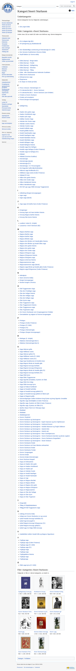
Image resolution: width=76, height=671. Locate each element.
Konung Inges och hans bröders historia (32, 212)
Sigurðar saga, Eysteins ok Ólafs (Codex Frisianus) (35, 403)
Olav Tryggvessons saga (27, 307)
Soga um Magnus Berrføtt (28, 480)
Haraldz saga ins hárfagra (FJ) (29, 152)
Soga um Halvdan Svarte (27, 471)
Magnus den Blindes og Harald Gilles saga (33, 243)
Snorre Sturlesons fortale (27, 447)
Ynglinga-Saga (24, 549)
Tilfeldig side (5, 51)
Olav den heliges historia (27, 293)
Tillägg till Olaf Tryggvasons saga (30, 508)
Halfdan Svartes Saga (26, 119)
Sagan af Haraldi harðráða (28, 389)
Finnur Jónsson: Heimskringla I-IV (30, 88)
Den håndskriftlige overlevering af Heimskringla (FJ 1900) (37, 50)
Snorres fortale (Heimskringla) (29, 457)
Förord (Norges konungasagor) (29, 99)
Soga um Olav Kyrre (26, 494)
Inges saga (23, 195)
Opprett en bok (6, 134)
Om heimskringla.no (29, 667)
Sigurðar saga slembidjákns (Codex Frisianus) (34, 401)
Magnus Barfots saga (26, 234)
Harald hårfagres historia (27, 145)
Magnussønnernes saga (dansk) (30, 264)
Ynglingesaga (24, 559)
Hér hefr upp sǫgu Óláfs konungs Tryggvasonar (34, 187)
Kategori (20, 658)
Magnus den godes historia (28, 246)
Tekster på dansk (6, 25)
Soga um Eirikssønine (26, 462)
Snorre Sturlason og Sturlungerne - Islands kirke (34, 429)
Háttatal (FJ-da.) (25, 175)
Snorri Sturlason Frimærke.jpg (25, 651)
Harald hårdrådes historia (27, 137)
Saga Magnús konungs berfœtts (29, 366)
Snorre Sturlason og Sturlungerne (30, 419)
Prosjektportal (5, 84)
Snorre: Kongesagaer (26, 452)
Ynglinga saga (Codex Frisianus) (30, 542)
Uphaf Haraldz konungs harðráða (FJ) (31, 518)
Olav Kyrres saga (25, 300)
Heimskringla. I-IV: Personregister (30, 166)
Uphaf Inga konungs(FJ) (27, 521)
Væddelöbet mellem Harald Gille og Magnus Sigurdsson (37, 534)
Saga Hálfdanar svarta (26, 351)
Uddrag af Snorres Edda (27, 514)
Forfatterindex (5, 46)
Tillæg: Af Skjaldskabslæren (28, 505)
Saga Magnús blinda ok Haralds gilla (31, 363)
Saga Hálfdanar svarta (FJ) (28, 358)
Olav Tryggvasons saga (27, 302)
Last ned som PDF (7, 136)
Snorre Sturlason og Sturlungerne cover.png (41, 611)
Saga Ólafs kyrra (25, 375)
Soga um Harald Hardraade (28, 476)
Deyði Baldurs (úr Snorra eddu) (29, 54)
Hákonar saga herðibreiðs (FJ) (29, 170)
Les (57, 6)
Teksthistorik (5, 49)
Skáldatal (22, 412)
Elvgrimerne (23, 79)
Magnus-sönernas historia (28, 260)
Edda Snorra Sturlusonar (27, 74)
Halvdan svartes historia (27, 123)
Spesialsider (5, 106)
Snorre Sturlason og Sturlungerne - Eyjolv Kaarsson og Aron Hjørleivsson (42, 422)
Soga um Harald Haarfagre (28, 473)
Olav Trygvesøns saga (26, 309)
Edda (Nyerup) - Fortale (27, 63)
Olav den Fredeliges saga (28, 291)
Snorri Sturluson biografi (27, 459)
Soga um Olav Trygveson (27, 497)
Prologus (22, 320)
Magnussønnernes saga (27, 262)
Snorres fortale (24, 454)
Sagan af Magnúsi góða (27, 396)
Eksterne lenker (6, 117)
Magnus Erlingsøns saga (27, 257)
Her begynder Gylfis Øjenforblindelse (31, 168)
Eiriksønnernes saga (26, 77)
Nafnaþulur (23, 275)
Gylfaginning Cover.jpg (24, 591)
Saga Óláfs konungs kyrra (28, 384)
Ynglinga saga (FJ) (25, 547)
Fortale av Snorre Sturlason (28, 95)
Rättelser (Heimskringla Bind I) (29, 341)
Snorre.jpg (21, 631)
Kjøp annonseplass (7, 123)
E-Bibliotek (5, 67)
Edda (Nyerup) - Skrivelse (28, 67)
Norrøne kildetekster (7, 23)
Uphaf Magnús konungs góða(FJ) (30, 525)
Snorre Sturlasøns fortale (27, 443)
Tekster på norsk (6, 26)
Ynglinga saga (24, 540)
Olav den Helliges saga (27, 295)
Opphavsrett (5, 92)
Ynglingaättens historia (27, 554)
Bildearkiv (4, 69)
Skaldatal (22, 410)
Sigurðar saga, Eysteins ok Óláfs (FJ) (31, 405)
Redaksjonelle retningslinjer (5, 90)
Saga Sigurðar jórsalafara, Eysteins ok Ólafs (33, 380)
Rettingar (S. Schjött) (26, 338)
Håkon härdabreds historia (28, 182)
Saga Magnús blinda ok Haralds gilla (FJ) (32, 370)
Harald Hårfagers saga (27, 142)
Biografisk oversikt (6, 57)
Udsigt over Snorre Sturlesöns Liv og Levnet (33, 516)
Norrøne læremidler (7, 74)
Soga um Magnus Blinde (27, 483)
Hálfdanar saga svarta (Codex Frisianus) (32, 173)
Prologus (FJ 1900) (25, 325)
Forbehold (37, 667)
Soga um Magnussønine (27, 490)
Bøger (3, 72)
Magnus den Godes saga (27, 250)
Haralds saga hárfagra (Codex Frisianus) (32, 149)
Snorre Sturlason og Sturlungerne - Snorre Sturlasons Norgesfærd (40, 438)
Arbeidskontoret (6, 82)
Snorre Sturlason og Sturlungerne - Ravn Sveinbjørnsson (37, 433)
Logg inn (72, 1)
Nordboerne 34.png (39, 591)
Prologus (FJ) (24, 327)
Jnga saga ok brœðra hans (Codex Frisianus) (34, 204)
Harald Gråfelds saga (26, 128)
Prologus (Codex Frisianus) (28, 323)
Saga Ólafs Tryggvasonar (27, 377)
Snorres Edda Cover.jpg (41, 631)
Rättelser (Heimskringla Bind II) (29, 343)
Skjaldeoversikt (6, 59)
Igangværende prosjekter (6, 86)
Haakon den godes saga (27, 112)
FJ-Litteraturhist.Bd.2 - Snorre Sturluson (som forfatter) (36, 92)
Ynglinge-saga (24, 556)
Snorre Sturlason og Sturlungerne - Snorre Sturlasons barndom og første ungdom (45, 436)
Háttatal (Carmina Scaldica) (28, 156)
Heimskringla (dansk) (26, 161)
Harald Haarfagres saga (27, 135)
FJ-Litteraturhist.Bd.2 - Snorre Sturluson (32, 90)
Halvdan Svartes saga (26, 126)
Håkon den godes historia (27, 177)
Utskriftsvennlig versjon (8, 138)
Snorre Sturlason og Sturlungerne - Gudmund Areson (36, 424)
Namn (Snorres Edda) (26, 278)
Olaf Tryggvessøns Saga (27, 288)
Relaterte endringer (7, 104)
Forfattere (27, 658)
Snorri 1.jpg (53, 631)
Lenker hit (4, 102)
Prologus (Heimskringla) (27, 330)
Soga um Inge (24, 478)
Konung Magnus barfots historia (29, 215)
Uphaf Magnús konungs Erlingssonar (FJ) (32, 523)
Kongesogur (23, 210)
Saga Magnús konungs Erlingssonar (31, 368)
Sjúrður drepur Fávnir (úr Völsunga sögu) (32, 408)
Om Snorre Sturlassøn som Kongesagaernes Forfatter (36, 312)
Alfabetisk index (6, 38)
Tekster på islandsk (7, 30)
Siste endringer (6, 48)
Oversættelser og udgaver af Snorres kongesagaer (35, 314)
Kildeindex (4, 42)
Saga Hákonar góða (26, 349)
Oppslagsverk (5, 115)
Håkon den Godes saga (27, 180)
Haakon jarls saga (25, 116)
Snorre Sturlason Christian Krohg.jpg (25, 611)
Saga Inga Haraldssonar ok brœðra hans (32, 361)
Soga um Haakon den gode (28, 464)
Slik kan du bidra (6, 129)
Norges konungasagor (26, 280)
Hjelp (72, 10)
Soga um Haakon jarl (26, 469)
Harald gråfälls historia (26, 130)
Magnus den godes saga (27, 248)
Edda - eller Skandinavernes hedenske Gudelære (35, 72)
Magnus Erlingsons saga (27, 253)
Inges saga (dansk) (25, 198)
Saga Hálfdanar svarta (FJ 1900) (30, 356)
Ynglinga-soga (24, 552)
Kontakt (4, 94)
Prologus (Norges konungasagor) (30, 332)
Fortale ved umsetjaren (27, 97)
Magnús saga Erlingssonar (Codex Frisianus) (33, 269)
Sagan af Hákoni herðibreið (28, 387)
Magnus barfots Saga (26, 236)
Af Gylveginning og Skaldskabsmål (30, 43)
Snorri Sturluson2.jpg (40, 651)
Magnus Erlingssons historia (28, 255)
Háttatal (22, 154)
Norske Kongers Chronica (28, 282)
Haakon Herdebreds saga (28, 114)
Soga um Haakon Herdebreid (29, 466)
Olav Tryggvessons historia (28, 305)
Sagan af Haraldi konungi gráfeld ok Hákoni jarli (34, 394)
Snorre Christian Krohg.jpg (57, 591)
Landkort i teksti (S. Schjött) (28, 223)
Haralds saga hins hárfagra (28, 147)
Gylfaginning (23, 106)
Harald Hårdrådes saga (27, 140)
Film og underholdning (8, 76)
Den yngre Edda (25, 26)
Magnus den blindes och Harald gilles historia (34, 241)
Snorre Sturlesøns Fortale (28, 450)
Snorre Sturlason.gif (55, 611)
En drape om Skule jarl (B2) (28, 82)
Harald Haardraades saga (28, 133)
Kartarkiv (4, 70)
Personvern (20, 667)
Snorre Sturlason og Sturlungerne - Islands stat (34, 431)
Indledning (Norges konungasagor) (30, 193)
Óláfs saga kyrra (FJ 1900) (28, 565)
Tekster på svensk (6, 28)
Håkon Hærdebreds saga (27, 184)
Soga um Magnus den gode (28, 485)
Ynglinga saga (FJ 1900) (27, 545)
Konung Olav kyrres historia (28, 217)
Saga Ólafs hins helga (26, 382)
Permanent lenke (6, 108)
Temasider (4, 44)
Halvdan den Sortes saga (27, 121)
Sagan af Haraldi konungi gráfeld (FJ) (31, 391)
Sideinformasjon (6, 110)
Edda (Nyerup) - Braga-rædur (29, 60)
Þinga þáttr (23, 503)
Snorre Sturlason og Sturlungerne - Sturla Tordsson (35, 440)
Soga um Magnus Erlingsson (28, 487)
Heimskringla (24, 159)
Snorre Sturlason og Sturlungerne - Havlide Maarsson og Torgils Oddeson (42, 426)
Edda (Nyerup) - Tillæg (27, 70)
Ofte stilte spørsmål (7, 96)
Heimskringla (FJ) (25, 163)
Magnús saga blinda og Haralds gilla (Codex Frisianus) (36, 267)
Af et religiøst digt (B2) (26, 41)
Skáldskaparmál (25, 415)
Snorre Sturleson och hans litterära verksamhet (34, 445)
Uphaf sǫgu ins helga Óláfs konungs (31, 528)
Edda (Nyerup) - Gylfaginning (29, 65)
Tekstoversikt (5, 40)
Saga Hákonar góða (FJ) (27, 354)
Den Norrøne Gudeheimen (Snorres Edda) (33, 52)
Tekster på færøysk (7, 32)
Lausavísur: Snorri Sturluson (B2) (30, 225)
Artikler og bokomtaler (7, 61)
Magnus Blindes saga (26, 239)
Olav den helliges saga (27, 298)
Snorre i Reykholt (25, 417)
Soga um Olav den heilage (28, 492)
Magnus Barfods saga (26, 232)
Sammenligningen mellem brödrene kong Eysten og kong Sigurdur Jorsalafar (43, 398)
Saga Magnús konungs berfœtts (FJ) (31, 373)
